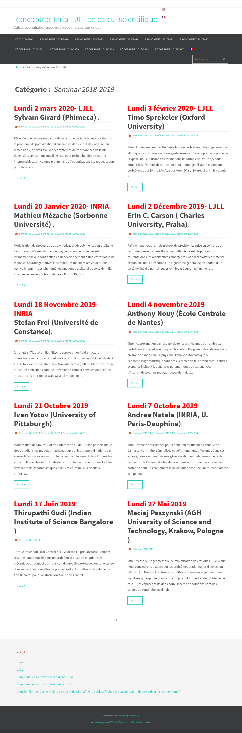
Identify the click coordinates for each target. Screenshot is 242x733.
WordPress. (134, 715)
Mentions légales (99, 721)
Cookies (147, 721)
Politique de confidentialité (128, 721)
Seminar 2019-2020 (30, 126)
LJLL (20, 669)
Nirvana (122, 715)
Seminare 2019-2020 (80, 126)
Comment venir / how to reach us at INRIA (45, 676)
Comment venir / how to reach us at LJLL (44, 684)
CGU (111, 721)
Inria (20, 662)
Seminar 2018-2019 (30, 539)
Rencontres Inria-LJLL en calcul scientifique (85, 19)
